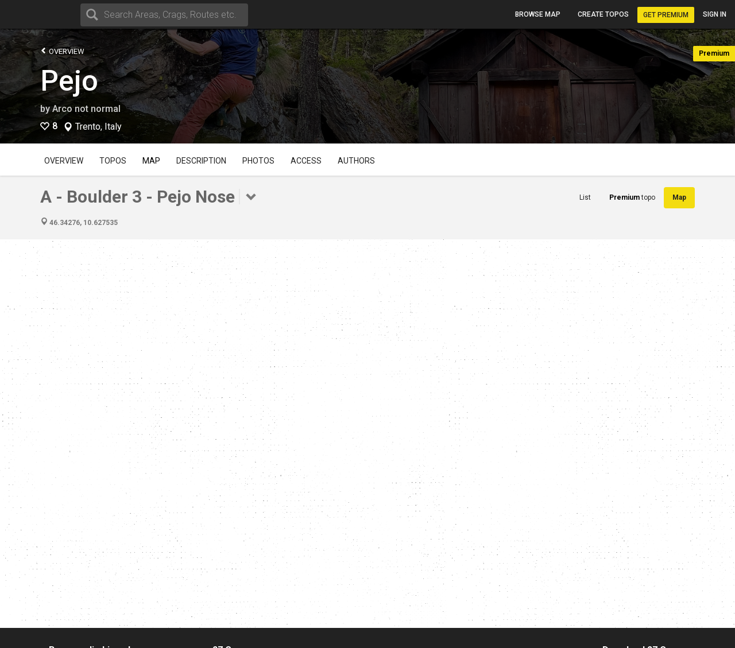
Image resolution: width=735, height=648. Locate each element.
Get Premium (665, 15)
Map (151, 160)
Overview (62, 51)
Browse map (537, 14)
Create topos (603, 14)
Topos (112, 160)
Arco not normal (86, 108)
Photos (258, 160)
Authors (356, 160)
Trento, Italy (98, 126)
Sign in (714, 14)
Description (201, 160)
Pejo (69, 81)
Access (306, 160)
